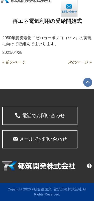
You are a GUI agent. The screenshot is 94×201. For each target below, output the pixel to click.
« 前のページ (14, 62)
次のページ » (79, 62)
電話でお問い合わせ (40, 115)
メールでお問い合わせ (40, 139)
